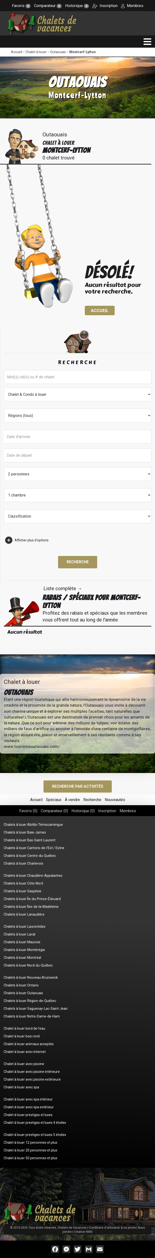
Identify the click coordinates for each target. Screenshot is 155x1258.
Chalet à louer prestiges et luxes (28, 1115)
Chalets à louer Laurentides (24, 926)
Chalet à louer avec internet (25, 1052)
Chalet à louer (36, 52)
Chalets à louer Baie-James (25, 832)
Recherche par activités (77, 786)
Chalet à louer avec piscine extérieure (32, 1079)
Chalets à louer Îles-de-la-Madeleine (31, 907)
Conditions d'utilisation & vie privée (112, 1227)
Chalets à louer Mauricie (22, 942)
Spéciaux (53, 799)
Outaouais (58, 52)
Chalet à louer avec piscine (24, 1064)
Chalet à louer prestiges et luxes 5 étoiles (35, 1135)
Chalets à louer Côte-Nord (23, 883)
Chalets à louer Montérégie (24, 950)
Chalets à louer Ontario (21, 985)
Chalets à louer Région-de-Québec (30, 1001)
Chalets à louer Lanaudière (24, 914)
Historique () (83, 811)
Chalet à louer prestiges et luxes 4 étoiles (35, 1123)
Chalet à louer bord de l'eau (24, 1028)
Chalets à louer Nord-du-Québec (28, 965)
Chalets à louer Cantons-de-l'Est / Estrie (34, 848)
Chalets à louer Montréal (22, 958)
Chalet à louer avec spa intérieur (28, 1099)
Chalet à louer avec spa (21, 1087)
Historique (77, 5)
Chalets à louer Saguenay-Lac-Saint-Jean (36, 1008)
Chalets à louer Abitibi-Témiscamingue (33, 825)
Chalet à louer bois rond (22, 1036)
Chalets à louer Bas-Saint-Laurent (29, 840)
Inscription (105, 5)
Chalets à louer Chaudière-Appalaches (33, 875)
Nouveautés (115, 799)
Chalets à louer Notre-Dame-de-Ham (32, 1016)
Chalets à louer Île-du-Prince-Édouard (32, 899)
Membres (132, 5)
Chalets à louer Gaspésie (22, 891)
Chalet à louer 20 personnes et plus (30, 1150)
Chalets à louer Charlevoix (23, 863)
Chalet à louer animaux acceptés (29, 1044)
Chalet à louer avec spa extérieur (29, 1107)
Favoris (21, 5)
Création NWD (83, 1231)
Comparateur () (54, 811)
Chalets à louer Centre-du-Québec (30, 856)
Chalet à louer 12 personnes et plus (30, 1142)
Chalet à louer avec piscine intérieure (32, 1072)
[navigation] (147, 41)
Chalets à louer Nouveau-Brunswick (31, 977)
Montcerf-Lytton (82, 52)
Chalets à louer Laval (19, 934)
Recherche (78, 562)
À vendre (72, 799)
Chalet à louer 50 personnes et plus (30, 1158)
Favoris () (28, 811)
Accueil (16, 52)
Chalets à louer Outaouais (23, 993)
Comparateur (48, 5)
